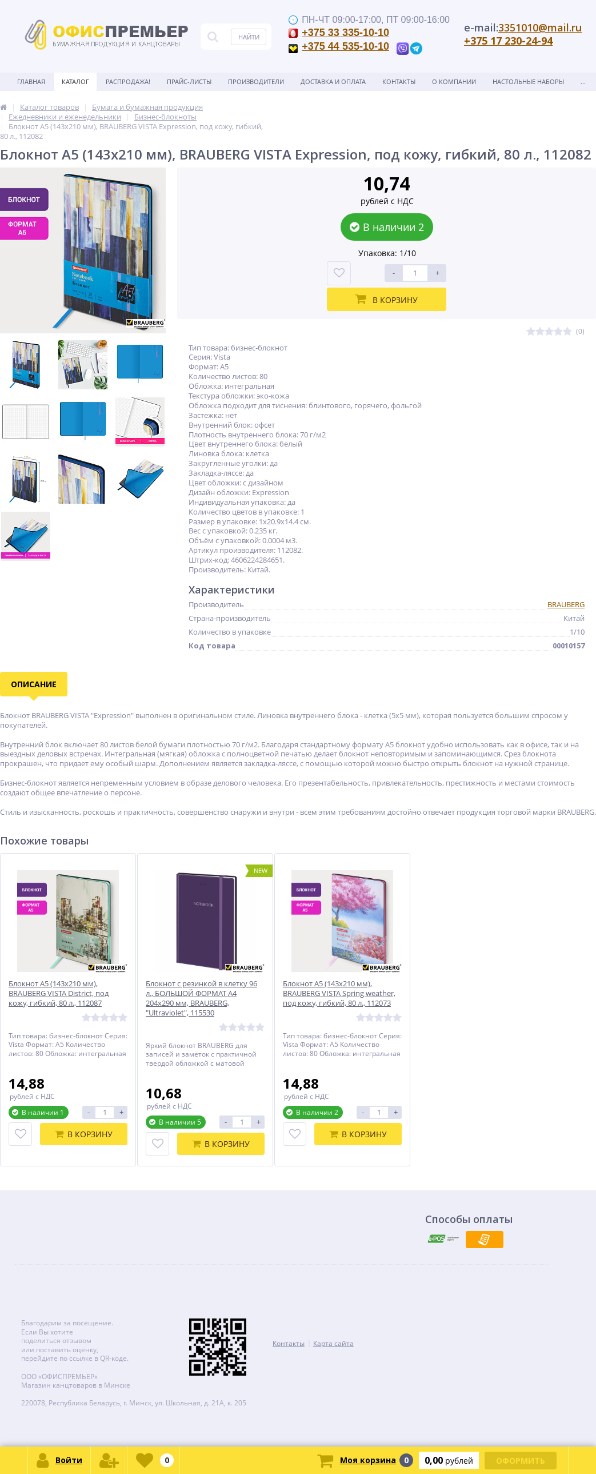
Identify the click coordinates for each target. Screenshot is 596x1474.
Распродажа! (128, 81)
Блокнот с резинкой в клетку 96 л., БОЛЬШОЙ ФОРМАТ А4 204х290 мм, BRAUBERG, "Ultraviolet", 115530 (201, 998)
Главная (31, 81)
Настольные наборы (528, 81)
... (583, 81)
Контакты (398, 81)
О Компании (454, 81)
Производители (256, 81)
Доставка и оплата (333, 81)
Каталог (75, 81)
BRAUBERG (566, 604)
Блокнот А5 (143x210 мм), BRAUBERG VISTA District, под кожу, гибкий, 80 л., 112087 (59, 993)
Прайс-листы (189, 81)
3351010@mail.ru (540, 27)
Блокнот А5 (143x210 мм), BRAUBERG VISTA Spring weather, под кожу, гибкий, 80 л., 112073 (339, 993)
